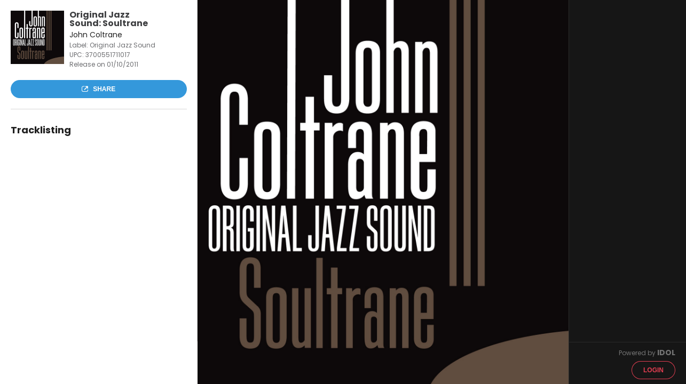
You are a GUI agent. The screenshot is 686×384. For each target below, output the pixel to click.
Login (653, 370)
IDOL (666, 352)
